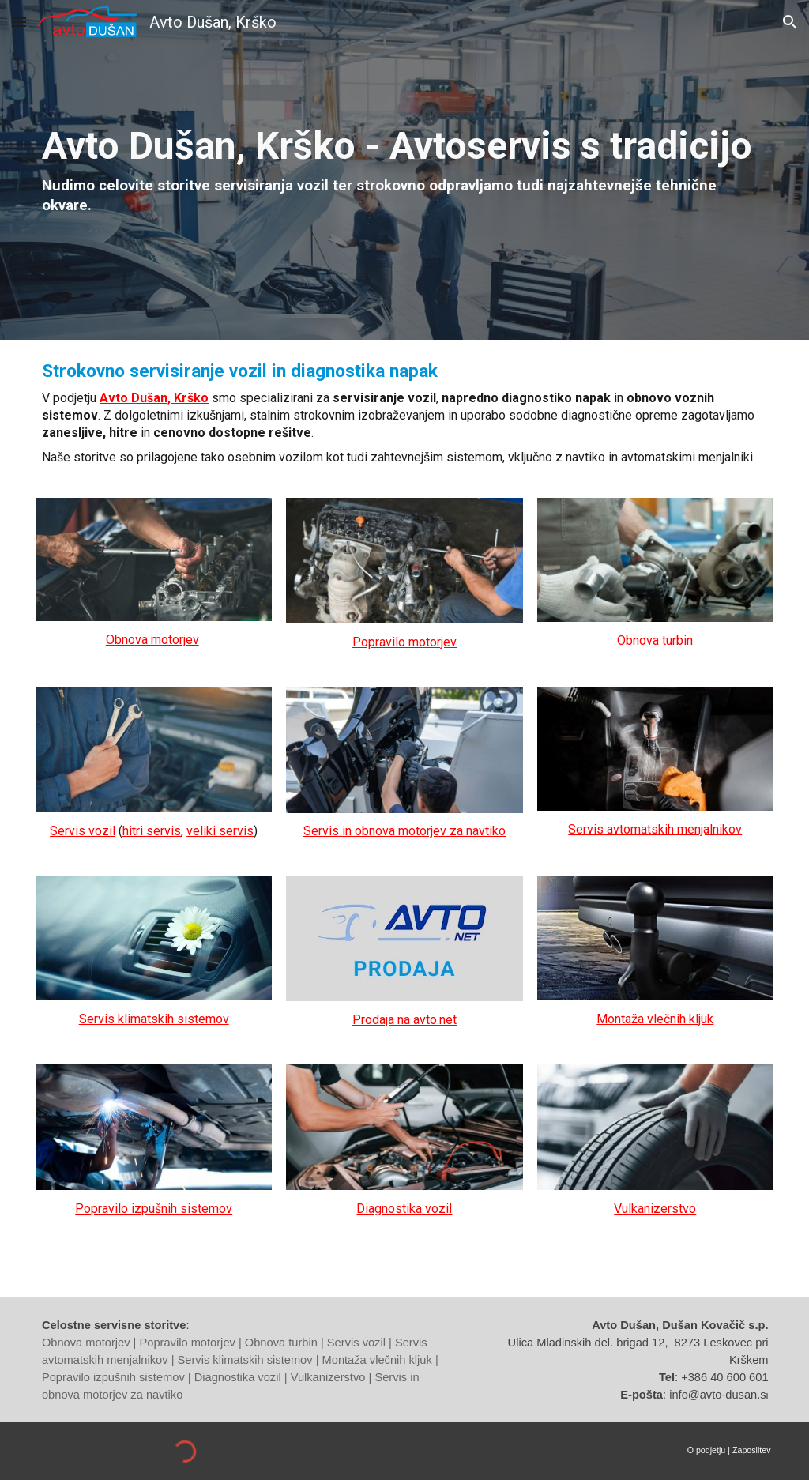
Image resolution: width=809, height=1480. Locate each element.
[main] (404, 170)
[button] (19, 21)
